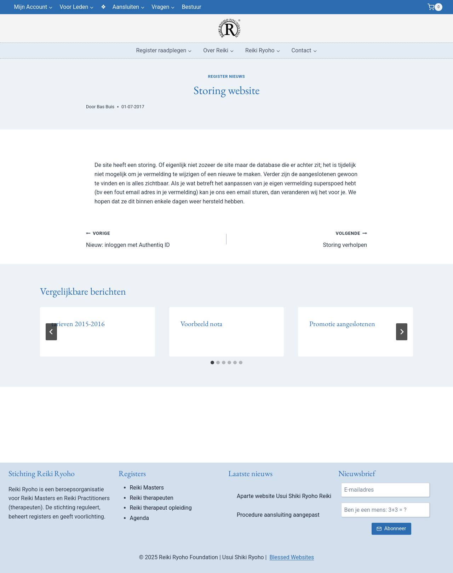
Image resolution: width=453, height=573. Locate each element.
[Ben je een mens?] (385, 510)
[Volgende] (401, 331)
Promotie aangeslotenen (342, 323)
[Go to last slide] (51, 331)
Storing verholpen (299, 238)
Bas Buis (105, 106)
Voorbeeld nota (201, 323)
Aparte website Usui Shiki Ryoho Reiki (284, 496)
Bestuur (191, 7)
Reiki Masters (147, 487)
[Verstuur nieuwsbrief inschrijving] (391, 529)
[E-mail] (385, 490)
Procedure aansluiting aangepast (278, 514)
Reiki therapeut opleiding (161, 507)
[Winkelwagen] (435, 7)
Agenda (139, 518)
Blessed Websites (291, 557)
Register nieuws (226, 76)
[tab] (212, 362)
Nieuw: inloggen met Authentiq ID (153, 238)
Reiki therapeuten (151, 497)
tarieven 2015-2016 (78, 323)
